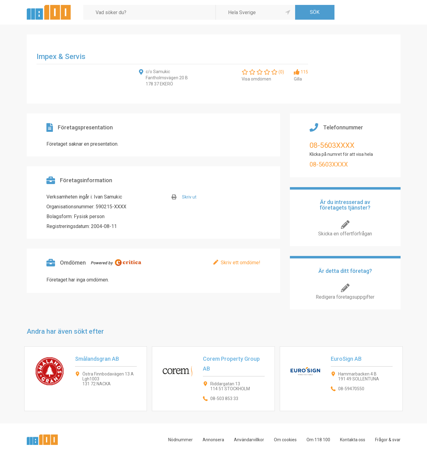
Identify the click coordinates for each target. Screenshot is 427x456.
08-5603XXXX (332, 145)
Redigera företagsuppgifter (345, 297)
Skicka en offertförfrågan (345, 234)
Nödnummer (180, 439)
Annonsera (213, 439)
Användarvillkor (249, 439)
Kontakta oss (352, 439)
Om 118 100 (318, 439)
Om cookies (285, 439)
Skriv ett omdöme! (240, 262)
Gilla (298, 79)
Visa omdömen (256, 79)
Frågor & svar (388, 439)
